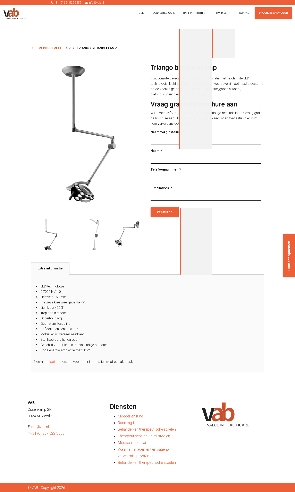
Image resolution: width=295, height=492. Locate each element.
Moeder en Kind (130, 416)
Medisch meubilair (132, 442)
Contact (245, 13)
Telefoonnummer (166, 169)
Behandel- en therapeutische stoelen (147, 429)
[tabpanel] (147, 323)
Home (140, 13)
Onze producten (194, 13)
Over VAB (222, 13)
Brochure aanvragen (273, 13)
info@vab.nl (94, 2)
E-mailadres (161, 188)
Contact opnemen (289, 256)
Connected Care (163, 13)
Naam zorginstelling (168, 132)
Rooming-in (127, 423)
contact (49, 362)
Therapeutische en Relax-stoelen (144, 436)
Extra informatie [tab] (50, 268)
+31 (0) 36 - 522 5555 (66, 2)
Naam (156, 151)
